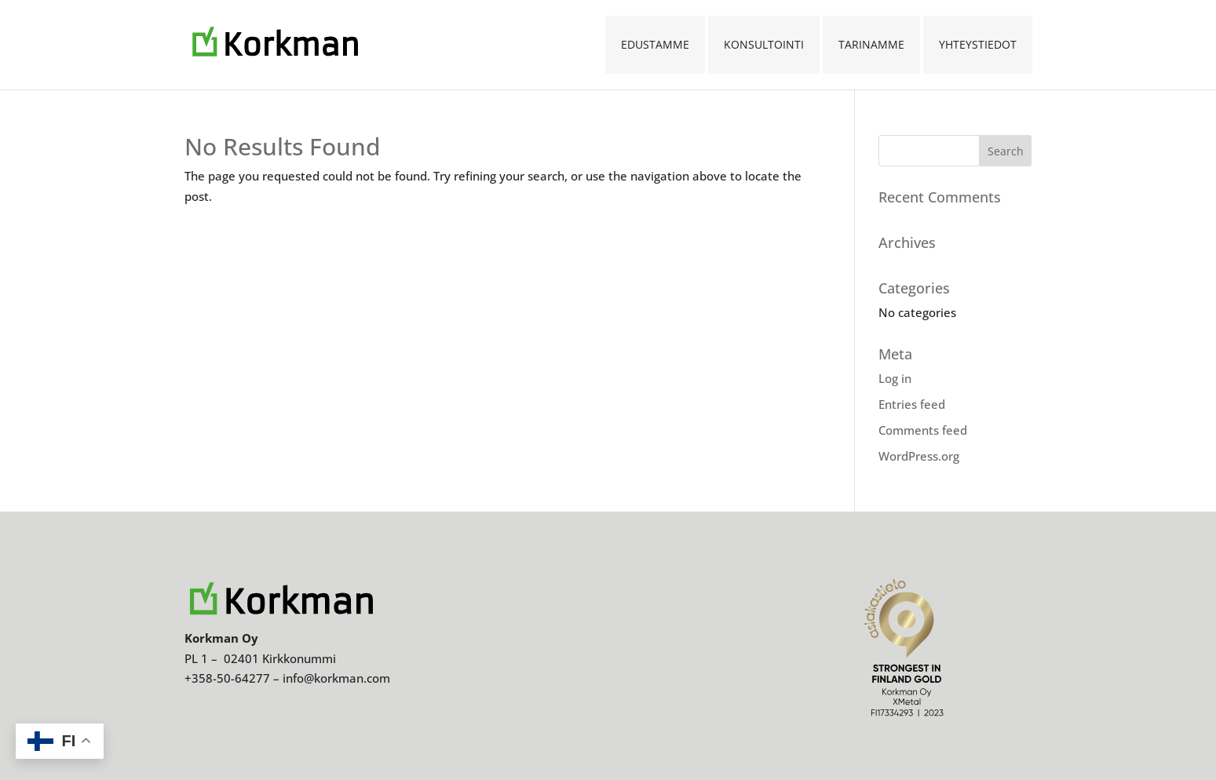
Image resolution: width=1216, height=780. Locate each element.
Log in (894, 378)
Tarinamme (871, 44)
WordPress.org (918, 456)
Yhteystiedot (978, 44)
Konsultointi (764, 44)
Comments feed (922, 430)
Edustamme (655, 44)
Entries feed (911, 404)
